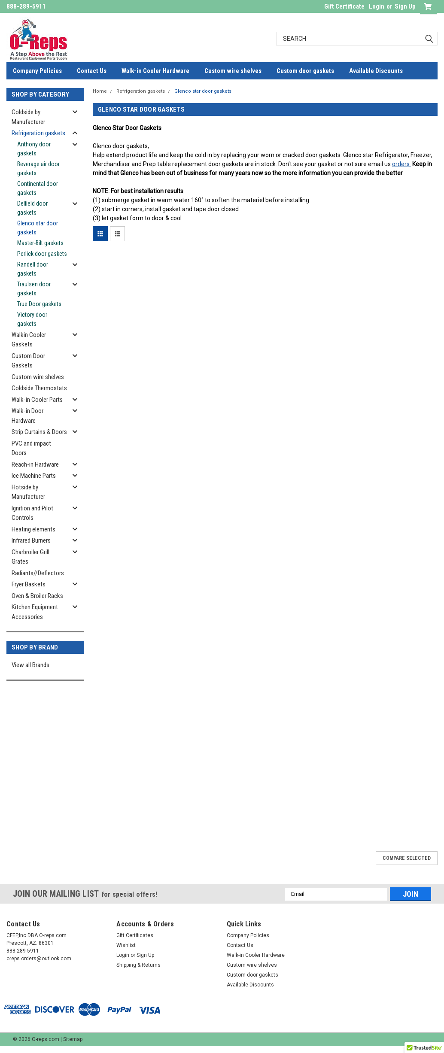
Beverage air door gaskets (38, 168)
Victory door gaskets (32, 319)
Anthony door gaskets (34, 149)
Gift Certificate (344, 6)
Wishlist (126, 945)
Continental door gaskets (37, 188)
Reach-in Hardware (35, 464)
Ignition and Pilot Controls (32, 513)
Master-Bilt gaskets (40, 243)
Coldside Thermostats (39, 388)
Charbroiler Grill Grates (30, 557)
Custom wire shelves (233, 71)
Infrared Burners (31, 540)
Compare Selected (407, 858)
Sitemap (72, 1039)
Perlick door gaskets (42, 253)
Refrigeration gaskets (38, 133)
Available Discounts (376, 71)
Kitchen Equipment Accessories (35, 612)
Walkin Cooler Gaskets (29, 340)
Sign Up (405, 6)
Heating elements (33, 529)
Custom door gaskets (305, 71)
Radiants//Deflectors (38, 573)
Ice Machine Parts (34, 475)
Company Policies (37, 71)
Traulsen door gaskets (34, 289)
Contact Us (91, 71)
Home (100, 91)
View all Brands (30, 665)
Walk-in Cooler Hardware (155, 71)
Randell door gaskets (32, 269)
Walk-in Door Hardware (27, 416)
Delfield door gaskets (32, 208)
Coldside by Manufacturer (28, 117)
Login (376, 6)
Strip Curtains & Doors (39, 432)
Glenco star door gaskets (37, 228)
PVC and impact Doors (31, 448)
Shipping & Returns (138, 965)
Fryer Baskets (29, 584)
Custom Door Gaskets (28, 361)
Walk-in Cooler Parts (37, 400)
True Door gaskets (39, 303)
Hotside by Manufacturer (28, 492)
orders (401, 164)
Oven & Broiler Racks (37, 596)
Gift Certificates (134, 935)
